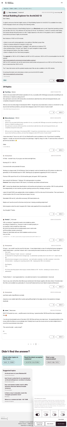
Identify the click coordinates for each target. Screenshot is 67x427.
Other (5, 80)
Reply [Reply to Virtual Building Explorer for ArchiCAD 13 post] (61, 80)
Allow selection (50, 423)
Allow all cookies (61, 423)
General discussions (9, 375)
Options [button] (63, 8)
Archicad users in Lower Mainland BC (15, 373)
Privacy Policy (22, 423)
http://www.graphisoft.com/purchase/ (13, 74)
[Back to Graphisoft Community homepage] (9, 2)
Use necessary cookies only (39, 423)
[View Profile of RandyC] (7, 219)
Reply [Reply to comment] (61, 112)
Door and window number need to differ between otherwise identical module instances (16, 386)
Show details (61, 419)
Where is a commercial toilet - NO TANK (16, 399)
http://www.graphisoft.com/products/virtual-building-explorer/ (19, 60)
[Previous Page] (28, 344)
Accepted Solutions (32, 362)
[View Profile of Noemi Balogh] (58, 12)
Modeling (7, 396)
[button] (50, 80)
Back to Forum (9, 362)
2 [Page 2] (33, 344)
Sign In (64, 2)
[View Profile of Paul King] (7, 92)
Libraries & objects (9, 401)
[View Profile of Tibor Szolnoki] (12, 12)
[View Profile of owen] (6, 310)
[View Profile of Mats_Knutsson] (9, 118)
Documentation (8, 390)
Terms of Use (31, 423)
